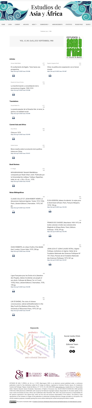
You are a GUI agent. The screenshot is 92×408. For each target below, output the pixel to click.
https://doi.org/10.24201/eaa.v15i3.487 (57, 71)
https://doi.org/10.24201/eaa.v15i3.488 (20, 90)
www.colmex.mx (60, 387)
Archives (26, 24)
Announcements (57, 24)
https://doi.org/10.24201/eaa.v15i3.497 (57, 260)
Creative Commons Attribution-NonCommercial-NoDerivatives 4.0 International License (57, 401)
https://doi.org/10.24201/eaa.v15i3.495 (57, 231)
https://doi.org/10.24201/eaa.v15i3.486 (20, 71)
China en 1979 (16, 132)
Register (84, 2)
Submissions (44, 24)
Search (88, 24)
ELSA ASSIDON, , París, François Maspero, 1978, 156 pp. (64, 202)
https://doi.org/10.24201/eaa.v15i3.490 (20, 134)
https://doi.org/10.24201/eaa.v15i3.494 (57, 207)
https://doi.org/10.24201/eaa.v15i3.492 (20, 181)
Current (17, 24)
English (4, 2)
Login (10, 24)
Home (3, 24)
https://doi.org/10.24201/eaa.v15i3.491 (20, 153)
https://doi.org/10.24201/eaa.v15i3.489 (20, 113)
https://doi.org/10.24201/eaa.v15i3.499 (20, 310)
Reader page (79, 24)
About (34, 24)
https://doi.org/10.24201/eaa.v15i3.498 (20, 287)
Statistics (69, 24)
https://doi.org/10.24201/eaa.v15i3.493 (20, 207)
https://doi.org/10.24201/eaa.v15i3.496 (20, 251)
